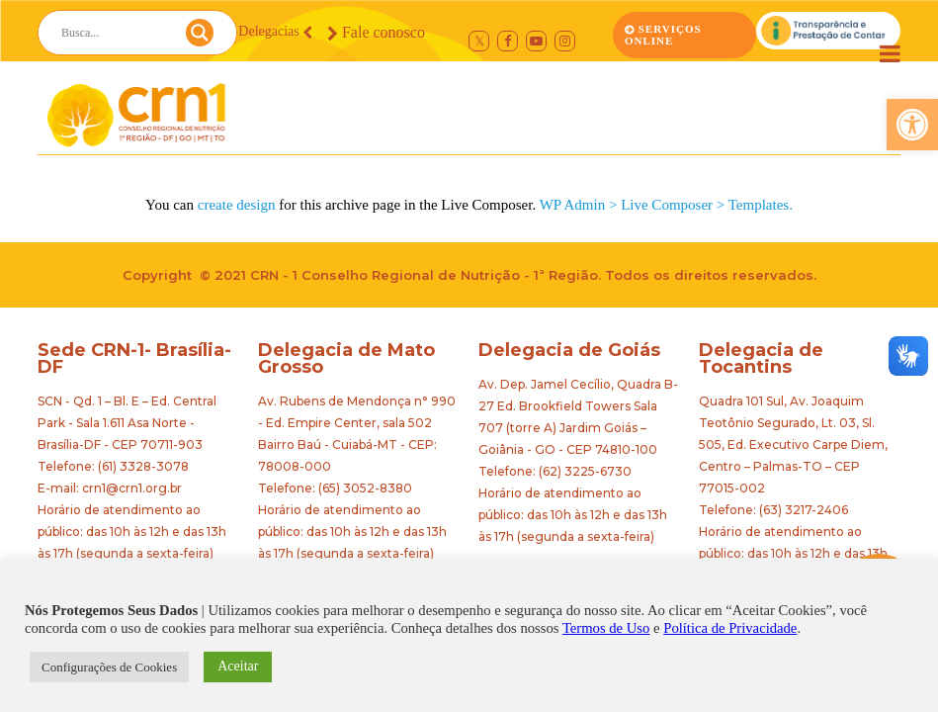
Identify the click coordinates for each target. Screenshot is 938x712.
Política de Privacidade (730, 628)
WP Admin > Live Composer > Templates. (666, 205)
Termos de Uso (606, 628)
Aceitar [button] (237, 666)
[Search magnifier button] (199, 37)
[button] (912, 124)
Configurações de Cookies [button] (109, 667)
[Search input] (113, 32)
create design (237, 205)
